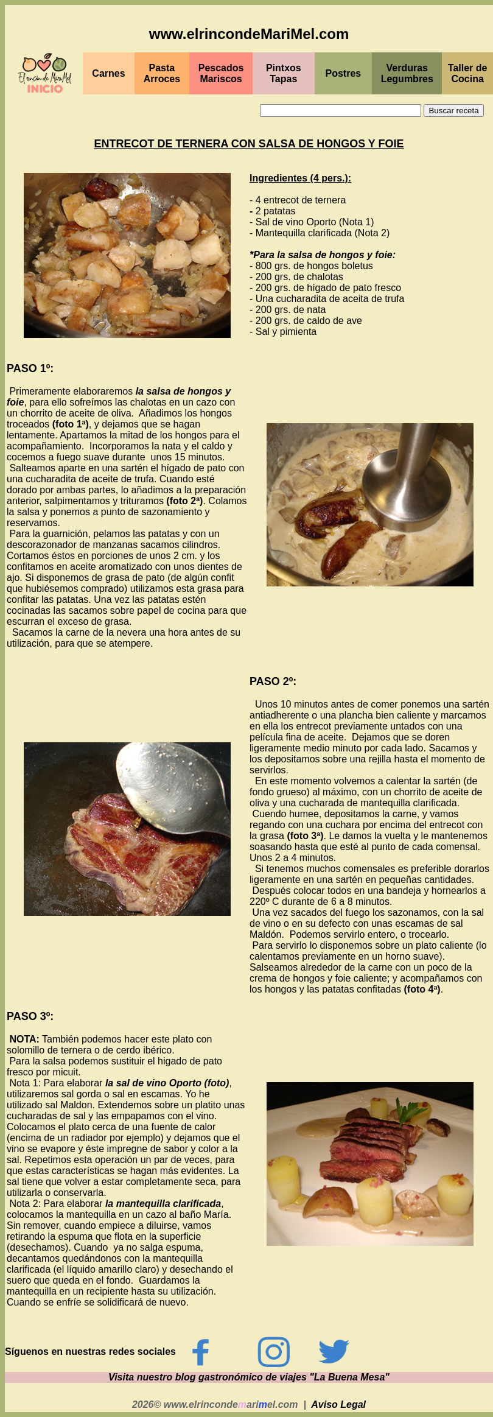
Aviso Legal (338, 1404)
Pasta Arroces (162, 73)
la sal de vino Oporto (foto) (167, 1083)
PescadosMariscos (221, 73)
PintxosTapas (283, 73)
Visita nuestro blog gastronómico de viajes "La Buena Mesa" (249, 1377)
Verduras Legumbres (407, 73)
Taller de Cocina (468, 73)
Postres (344, 73)
